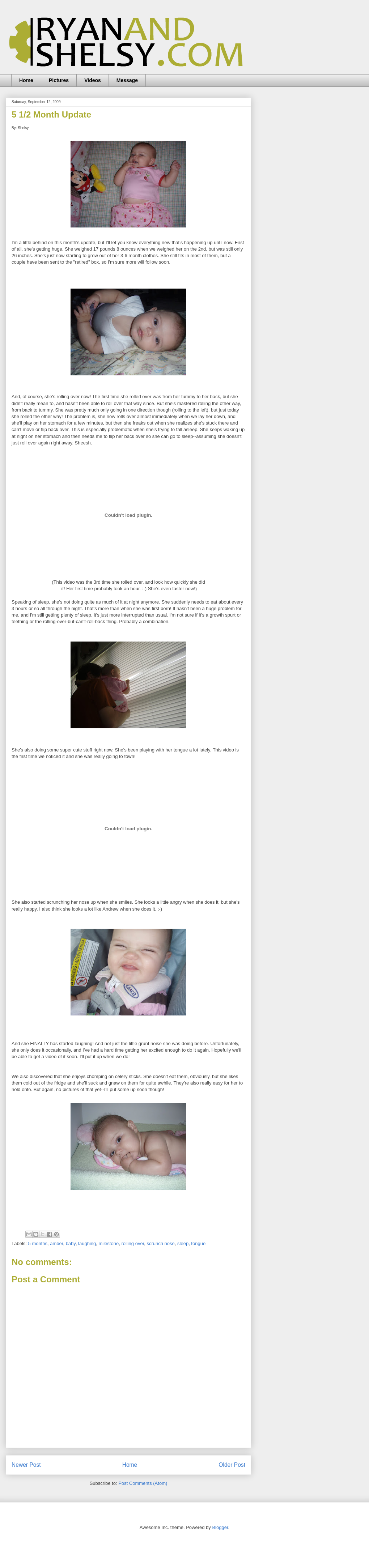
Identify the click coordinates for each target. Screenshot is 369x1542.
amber (56, 1243)
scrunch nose (160, 1243)
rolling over (132, 1243)
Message (127, 80)
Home (26, 80)
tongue (198, 1243)
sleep (182, 1243)
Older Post (232, 1465)
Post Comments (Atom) (142, 1483)
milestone (109, 1243)
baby (71, 1243)
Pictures (59, 80)
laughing (87, 1243)
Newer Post (26, 1465)
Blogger (220, 1527)
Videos (92, 80)
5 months (37, 1243)
